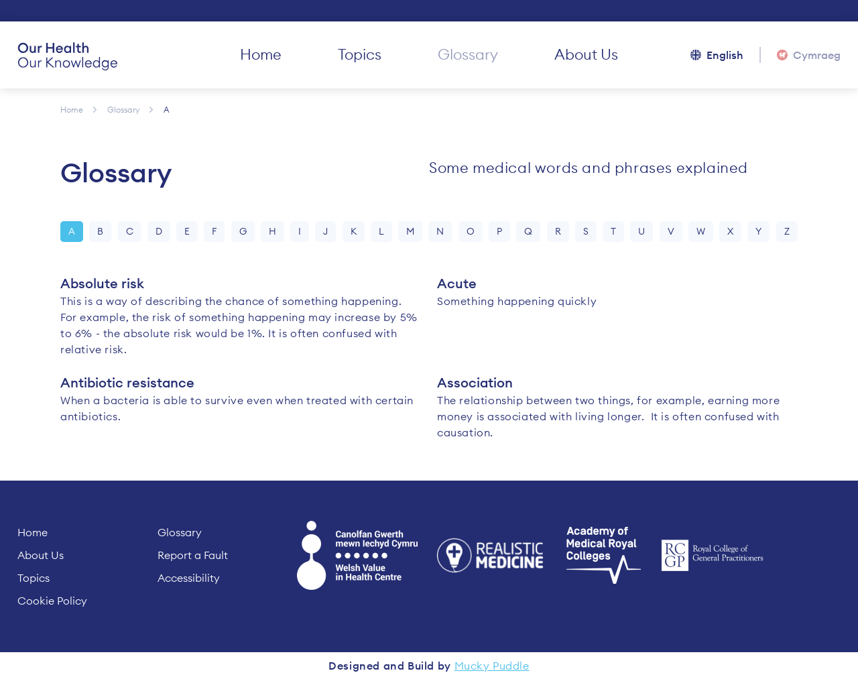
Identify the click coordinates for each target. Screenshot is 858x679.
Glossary (468, 54)
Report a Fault (193, 555)
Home (261, 54)
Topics (359, 54)
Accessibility (189, 577)
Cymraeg (817, 55)
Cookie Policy (52, 600)
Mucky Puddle (492, 665)
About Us (586, 54)
